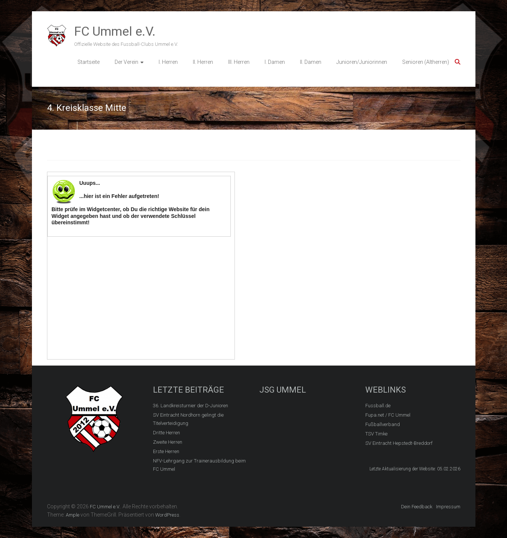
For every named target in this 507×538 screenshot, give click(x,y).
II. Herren (203, 62)
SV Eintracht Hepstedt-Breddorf (399, 443)
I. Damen (275, 62)
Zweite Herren (167, 442)
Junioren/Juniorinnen (361, 62)
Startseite (88, 62)
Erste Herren (166, 451)
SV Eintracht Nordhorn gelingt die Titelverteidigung (188, 419)
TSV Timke (376, 434)
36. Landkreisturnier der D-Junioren (190, 405)
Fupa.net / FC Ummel (387, 415)
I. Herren (168, 62)
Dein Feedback (416, 506)
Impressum (448, 506)
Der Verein (126, 62)
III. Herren (239, 62)
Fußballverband (382, 424)
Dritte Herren (166, 432)
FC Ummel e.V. (115, 31)
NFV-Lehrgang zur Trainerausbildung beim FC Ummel (199, 465)
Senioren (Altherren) (425, 62)
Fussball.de (377, 405)
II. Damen (310, 62)
